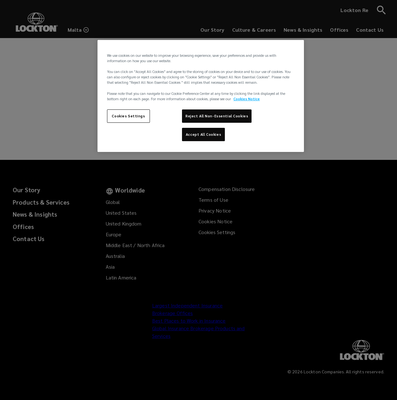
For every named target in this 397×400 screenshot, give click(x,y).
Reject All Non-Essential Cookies (216, 116)
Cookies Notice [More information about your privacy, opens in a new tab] (246, 98)
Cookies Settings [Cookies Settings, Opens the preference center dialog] (128, 116)
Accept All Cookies (203, 134)
